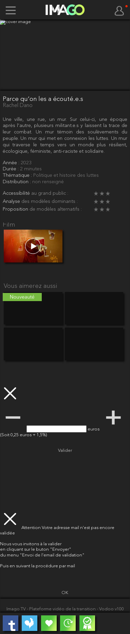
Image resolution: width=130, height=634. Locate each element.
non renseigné (48, 182)
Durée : (11, 169)
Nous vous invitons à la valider (30, 544)
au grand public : (49, 193)
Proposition (16, 209)
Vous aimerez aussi (30, 286)
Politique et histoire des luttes (66, 175)
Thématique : (18, 175)
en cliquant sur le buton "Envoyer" (35, 549)
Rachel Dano (18, 105)
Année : (12, 163)
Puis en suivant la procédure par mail (37, 566)
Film (9, 225)
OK (64, 593)
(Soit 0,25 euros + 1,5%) (23, 435)
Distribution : (17, 182)
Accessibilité (17, 193)
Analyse (12, 201)
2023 (26, 163)
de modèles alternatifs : (56, 209)
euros (94, 429)
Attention (31, 528)
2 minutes (31, 169)
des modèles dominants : (49, 201)
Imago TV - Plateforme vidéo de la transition (51, 609)
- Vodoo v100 (110, 609)
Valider (65, 450)
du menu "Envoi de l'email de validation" (42, 555)
